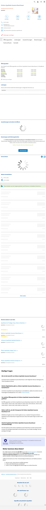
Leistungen (17, 40)
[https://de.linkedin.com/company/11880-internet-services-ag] (30, 486)
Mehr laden (23, 295)
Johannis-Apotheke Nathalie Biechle (10, 340)
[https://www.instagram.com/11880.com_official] (23, 486)
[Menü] (44, 2)
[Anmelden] (38, 2)
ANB (30, 478)
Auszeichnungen (27, 40)
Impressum (17, 478)
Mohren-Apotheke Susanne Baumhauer (11, 333)
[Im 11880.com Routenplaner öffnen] (42, 156)
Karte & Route (7, 43)
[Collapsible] (43, 376)
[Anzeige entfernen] (45, 505)
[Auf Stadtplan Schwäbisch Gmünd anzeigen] (44, 157)
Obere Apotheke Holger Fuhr (8, 350)
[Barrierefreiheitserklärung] (41, 2)
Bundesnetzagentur (32, 452)
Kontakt (16, 43)
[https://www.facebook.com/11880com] (15, 486)
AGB (28, 478)
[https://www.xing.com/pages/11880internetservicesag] (26, 486)
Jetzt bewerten (23, 150)
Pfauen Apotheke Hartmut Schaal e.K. (11, 360)
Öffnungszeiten (7, 40)
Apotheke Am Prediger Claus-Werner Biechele (13, 323)
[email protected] (25, 392)
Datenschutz (23, 478)
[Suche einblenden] (34, 2)
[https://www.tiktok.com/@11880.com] (19, 486)
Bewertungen (38, 40)
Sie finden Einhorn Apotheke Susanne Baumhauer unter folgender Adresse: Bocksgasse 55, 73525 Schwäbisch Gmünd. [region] (23, 380)
